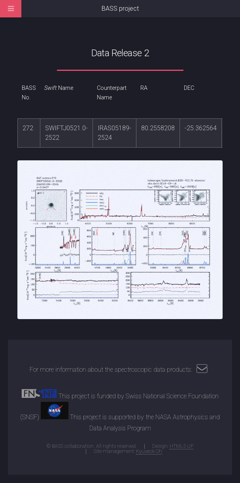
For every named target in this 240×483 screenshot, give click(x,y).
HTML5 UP (181, 446)
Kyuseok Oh (149, 451)
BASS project (120, 8)
